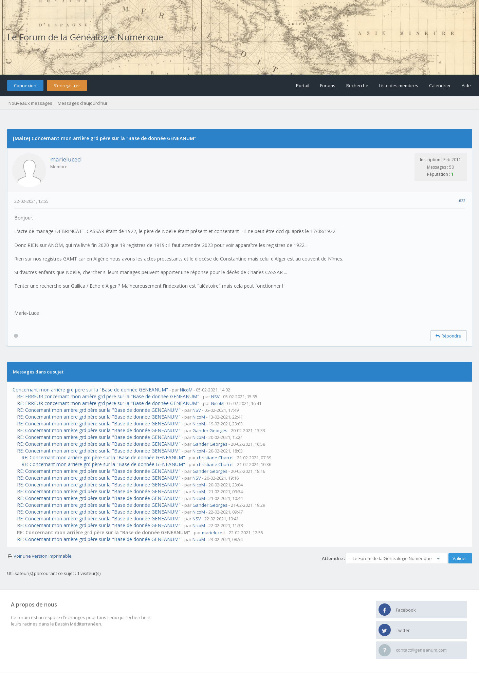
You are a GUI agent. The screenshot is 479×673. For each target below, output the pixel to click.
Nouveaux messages (30, 103)
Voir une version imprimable (43, 556)
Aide (466, 85)
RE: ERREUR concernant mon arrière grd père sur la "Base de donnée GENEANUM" (108, 396)
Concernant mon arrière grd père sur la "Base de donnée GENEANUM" (90, 389)
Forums (327, 85)
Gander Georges (209, 430)
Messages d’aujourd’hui (82, 103)
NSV (215, 396)
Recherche (357, 85)
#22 (462, 200)
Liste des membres (398, 85)
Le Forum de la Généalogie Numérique (85, 37)
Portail (302, 85)
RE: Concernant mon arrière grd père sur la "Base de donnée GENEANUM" (99, 410)
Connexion (25, 85)
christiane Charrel (215, 458)
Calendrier (440, 85)
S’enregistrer (67, 85)
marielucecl (66, 159)
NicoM (186, 390)
